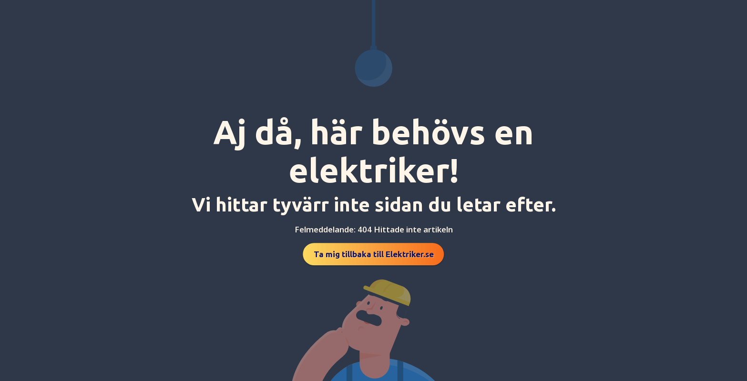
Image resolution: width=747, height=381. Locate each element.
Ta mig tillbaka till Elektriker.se (374, 254)
